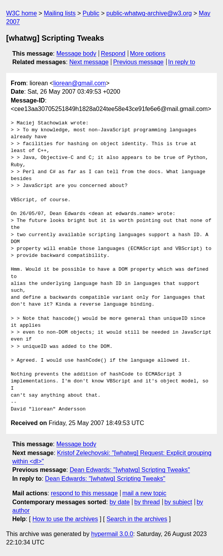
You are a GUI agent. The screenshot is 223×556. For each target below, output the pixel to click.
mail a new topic (144, 493)
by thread (147, 502)
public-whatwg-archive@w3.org (149, 13)
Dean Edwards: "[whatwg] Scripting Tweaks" (129, 470)
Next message (89, 62)
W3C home (21, 13)
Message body (76, 53)
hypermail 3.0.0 (112, 534)
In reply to (181, 62)
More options (148, 53)
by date (119, 502)
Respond (113, 53)
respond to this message (84, 493)
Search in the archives (136, 519)
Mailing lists (60, 13)
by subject (178, 502)
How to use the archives (65, 519)
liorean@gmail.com (79, 83)
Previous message (138, 62)
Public (91, 13)
